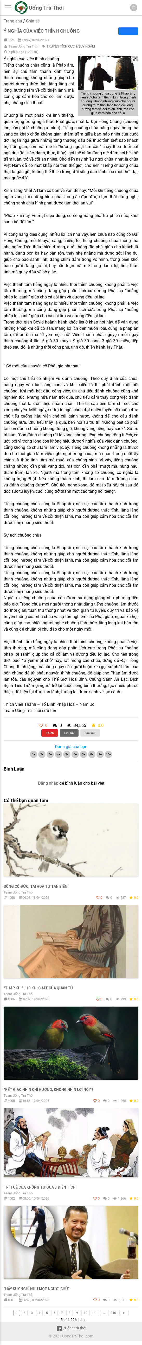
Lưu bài (69, 733)
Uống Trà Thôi (46, 7)
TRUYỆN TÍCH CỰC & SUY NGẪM (71, 46)
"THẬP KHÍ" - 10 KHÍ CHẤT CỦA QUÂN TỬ (38, 988)
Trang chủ (13, 21)
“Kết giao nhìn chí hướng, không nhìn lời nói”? (48, 1089)
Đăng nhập (48, 783)
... (103, 1313)
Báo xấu (90, 733)
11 (95, 1313)
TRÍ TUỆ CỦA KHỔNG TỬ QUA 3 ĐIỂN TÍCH (39, 1187)
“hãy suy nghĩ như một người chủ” (36, 1289)
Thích (50, 733)
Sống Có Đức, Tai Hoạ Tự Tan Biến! (36, 886)
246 (113, 1313)
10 (85, 1313)
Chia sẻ (33, 21)
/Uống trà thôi (71, 1328)
